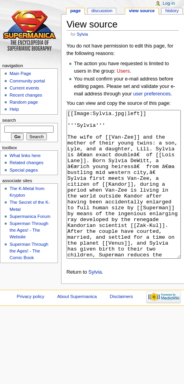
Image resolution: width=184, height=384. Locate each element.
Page (75, 10)
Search (9, 120)
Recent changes (25, 95)
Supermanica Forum (29, 216)
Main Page (20, 73)
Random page (23, 102)
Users (123, 71)
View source (142, 10)
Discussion (101, 10)
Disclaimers (121, 326)
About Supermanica (77, 326)
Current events (24, 88)
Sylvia (82, 34)
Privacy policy (31, 326)
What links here (25, 155)
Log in (169, 3)
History (172, 10)
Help (14, 109)
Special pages (23, 170)
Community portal (27, 81)
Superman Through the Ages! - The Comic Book (28, 251)
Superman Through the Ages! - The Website (28, 230)
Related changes (26, 162)
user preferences (152, 94)
